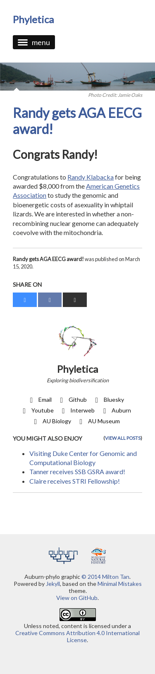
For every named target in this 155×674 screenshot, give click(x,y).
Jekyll (53, 583)
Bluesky (108, 399)
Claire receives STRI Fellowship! (74, 481)
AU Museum (98, 421)
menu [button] (34, 42)
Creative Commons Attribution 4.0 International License (77, 636)
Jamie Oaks (130, 95)
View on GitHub (77, 597)
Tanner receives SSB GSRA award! (77, 471)
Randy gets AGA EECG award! (77, 121)
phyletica (33, 19)
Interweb (77, 410)
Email (39, 399)
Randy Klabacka (90, 177)
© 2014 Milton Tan (105, 576)
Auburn (115, 410)
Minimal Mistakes (120, 583)
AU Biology (51, 421)
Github (72, 399)
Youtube (37, 410)
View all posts (123, 438)
